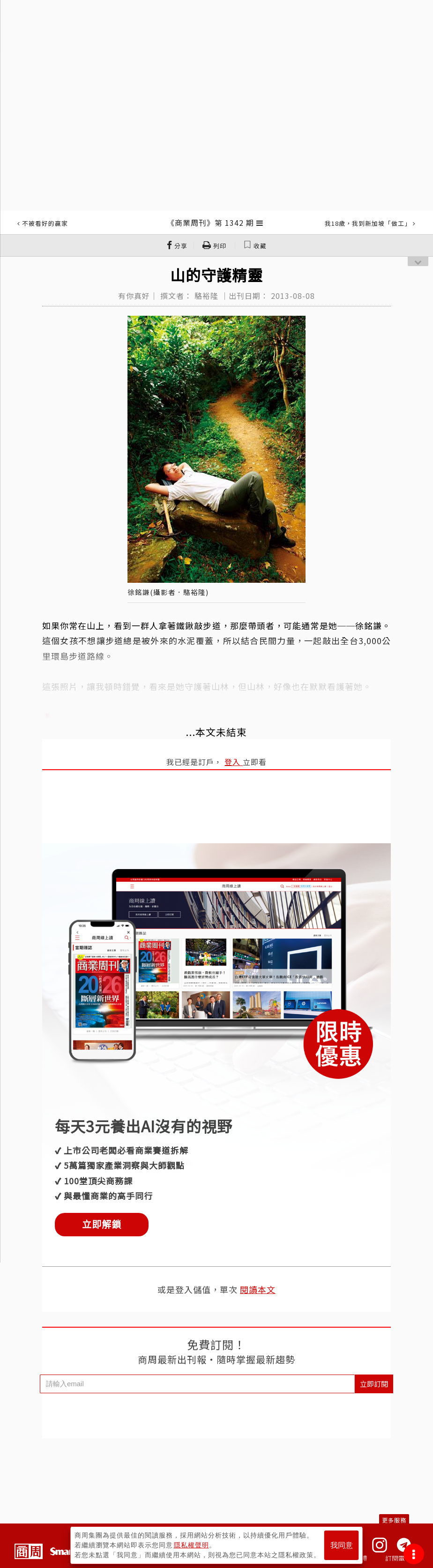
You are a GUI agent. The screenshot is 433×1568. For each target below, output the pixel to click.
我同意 (341, 1545)
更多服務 (394, 1520)
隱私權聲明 (191, 1545)
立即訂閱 (374, 1384)
